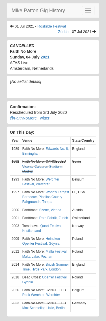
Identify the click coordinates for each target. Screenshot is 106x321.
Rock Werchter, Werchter (41, 295)
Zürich (63, 32)
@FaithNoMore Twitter (29, 118)
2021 (45, 57)
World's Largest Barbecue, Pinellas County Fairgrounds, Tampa (45, 197)
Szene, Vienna (50, 210)
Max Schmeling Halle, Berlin (43, 308)
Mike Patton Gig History (38, 10)
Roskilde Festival (51, 26)
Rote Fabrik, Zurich (53, 218)
